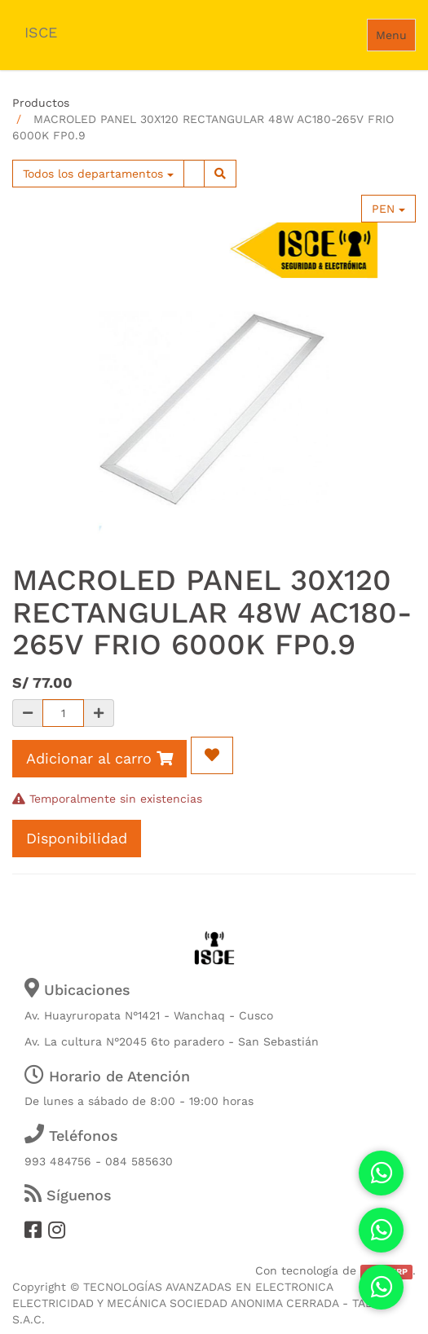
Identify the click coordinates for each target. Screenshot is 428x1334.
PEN (388, 208)
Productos (40, 102)
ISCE (40, 32)
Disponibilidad (76, 838)
